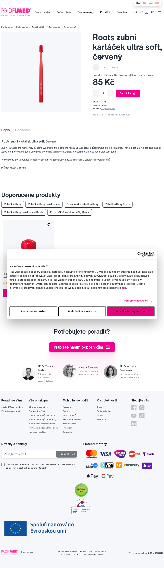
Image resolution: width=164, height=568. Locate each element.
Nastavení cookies (37, 432)
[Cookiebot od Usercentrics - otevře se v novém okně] (139, 254)
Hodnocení (23, 130)
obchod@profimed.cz (11, 407)
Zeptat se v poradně (10, 411)
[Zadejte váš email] (29, 454)
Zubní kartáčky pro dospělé (44, 204)
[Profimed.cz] (16, 12)
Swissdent (67, 432)
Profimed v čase (104, 411)
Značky (66, 411)
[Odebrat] (96, 93)
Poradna (122, 12)
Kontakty (101, 419)
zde (124, 287)
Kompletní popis (145, 75)
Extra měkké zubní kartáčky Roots (69, 212)
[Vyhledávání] (136, 12)
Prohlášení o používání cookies (43, 428)
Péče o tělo (63, 12)
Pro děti (105, 12)
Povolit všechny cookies (130, 311)
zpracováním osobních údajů (19, 468)
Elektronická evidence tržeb (42, 423)
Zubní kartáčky (39, 27)
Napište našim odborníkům (82, 347)
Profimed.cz (7, 27)
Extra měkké (70, 27)
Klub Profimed (69, 423)
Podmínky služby (82, 554)
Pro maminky (86, 12)
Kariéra (100, 415)
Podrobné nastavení (136, 300)
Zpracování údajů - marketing (42, 419)
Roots (103, 115)
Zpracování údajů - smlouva (41, 415)
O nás (99, 407)
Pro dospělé (54, 27)
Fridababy (67, 428)
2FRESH (159, 553)
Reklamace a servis (71, 419)
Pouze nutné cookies (33, 311)
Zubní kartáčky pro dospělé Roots (23, 212)
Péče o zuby (42, 12)
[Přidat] (111, 93)
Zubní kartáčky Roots (117, 204)
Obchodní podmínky (38, 407)
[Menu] (159, 12)
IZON (150, 553)
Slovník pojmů (69, 415)
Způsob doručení (37, 411)
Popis (5, 130)
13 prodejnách (108, 108)
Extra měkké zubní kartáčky (82, 204)
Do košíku (128, 93)
